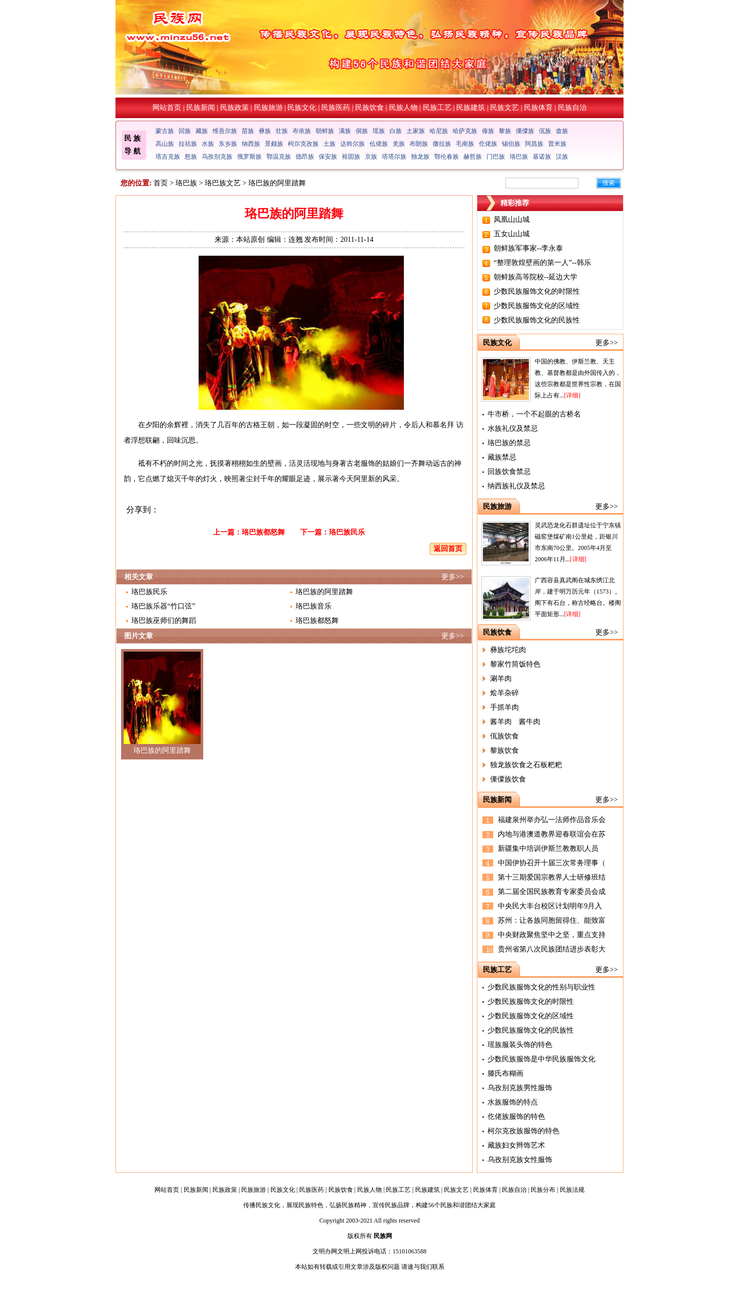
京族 (371, 156)
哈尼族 (439, 131)
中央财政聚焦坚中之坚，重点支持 (552, 935)
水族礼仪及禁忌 (513, 428)
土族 (329, 143)
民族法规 (572, 1189)
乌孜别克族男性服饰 (520, 1088)
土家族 (415, 131)
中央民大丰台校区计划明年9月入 (550, 906)
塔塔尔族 (394, 156)
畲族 (562, 131)
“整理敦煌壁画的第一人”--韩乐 (542, 262)
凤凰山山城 (512, 219)
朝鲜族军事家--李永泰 (528, 248)
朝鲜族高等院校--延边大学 (535, 277)
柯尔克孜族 (303, 143)
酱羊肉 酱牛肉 (515, 722)
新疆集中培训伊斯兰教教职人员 (548, 848)
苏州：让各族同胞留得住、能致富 (552, 920)
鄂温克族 (278, 156)
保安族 (328, 156)
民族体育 (538, 107)
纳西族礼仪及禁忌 (516, 486)
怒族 (191, 156)
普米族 (557, 143)
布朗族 (419, 143)
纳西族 (251, 143)
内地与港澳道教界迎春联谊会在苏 (552, 834)
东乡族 (228, 143)
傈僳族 (525, 131)
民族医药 (335, 107)
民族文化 (301, 107)
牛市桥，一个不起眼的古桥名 (534, 414)
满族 (345, 131)
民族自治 (572, 107)
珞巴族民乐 (347, 532)
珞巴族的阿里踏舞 (324, 592)
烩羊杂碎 (504, 693)
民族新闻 (200, 107)
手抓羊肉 (504, 707)
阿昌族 (534, 143)
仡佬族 (488, 143)
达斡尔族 (352, 143)
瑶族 (379, 131)
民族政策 (234, 107)
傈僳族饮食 (508, 779)
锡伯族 (511, 143)
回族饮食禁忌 (509, 471)
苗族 (248, 131)
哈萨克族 (465, 131)
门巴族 (496, 156)
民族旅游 (268, 107)
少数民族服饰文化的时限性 (537, 291)
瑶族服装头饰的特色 (520, 1045)
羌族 (399, 143)
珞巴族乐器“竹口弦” (163, 606)
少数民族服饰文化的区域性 (537, 306)
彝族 (265, 131)
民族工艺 (437, 107)
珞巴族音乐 (314, 606)
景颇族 (274, 143)
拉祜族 (188, 143)
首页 (160, 183)
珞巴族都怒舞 (263, 532)
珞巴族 (519, 156)
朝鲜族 (325, 131)
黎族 (505, 131)
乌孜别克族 (217, 156)
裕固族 (351, 156)
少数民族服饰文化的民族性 (537, 320)
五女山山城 (512, 234)
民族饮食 (369, 107)
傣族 (488, 131)
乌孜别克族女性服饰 (520, 1160)
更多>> (452, 577)
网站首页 (166, 107)
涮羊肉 (501, 678)
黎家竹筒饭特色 (515, 664)
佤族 (545, 131)
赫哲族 (472, 156)
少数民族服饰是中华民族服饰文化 (541, 1059)
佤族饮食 (504, 736)
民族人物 (403, 107)
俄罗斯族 (249, 156)
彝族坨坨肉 (508, 650)
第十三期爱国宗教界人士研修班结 (552, 877)
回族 (185, 131)
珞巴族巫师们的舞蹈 (163, 620)
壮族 (282, 131)
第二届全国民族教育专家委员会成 (552, 892)
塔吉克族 (167, 156)
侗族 (362, 131)
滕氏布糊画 (505, 1073)
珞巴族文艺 (223, 183)
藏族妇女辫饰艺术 (516, 1145)
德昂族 (305, 156)
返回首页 (448, 549)
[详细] (572, 395)
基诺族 (542, 156)
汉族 (562, 156)
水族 (208, 143)
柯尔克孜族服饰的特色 (523, 1131)
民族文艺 (504, 107)
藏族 (202, 131)
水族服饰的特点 (513, 1102)
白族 (396, 131)
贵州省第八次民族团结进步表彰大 (552, 949)
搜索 (608, 182)
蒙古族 (164, 131)
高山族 (164, 143)
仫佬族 (378, 143)
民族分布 (543, 1189)
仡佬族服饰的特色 (516, 1116)
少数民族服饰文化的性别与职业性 (541, 987)
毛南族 (465, 143)
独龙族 (420, 156)
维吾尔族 (224, 131)
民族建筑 (470, 107)
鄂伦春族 (446, 156)
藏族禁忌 (502, 457)
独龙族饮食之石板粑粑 (526, 765)
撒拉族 (442, 143)
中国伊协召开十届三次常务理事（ (552, 863)
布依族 (302, 131)
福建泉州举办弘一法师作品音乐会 (552, 820)
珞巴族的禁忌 (509, 443)
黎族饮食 (504, 750)
